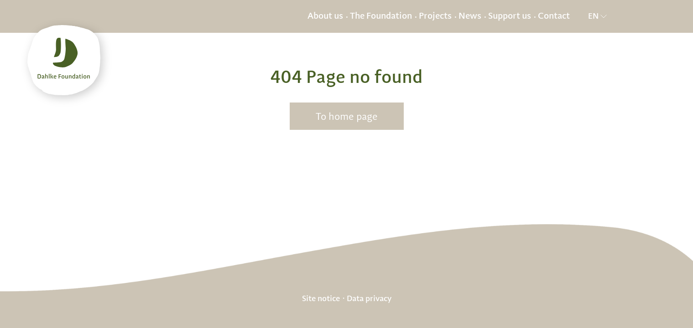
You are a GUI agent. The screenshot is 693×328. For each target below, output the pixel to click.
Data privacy (369, 298)
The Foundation (381, 16)
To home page (347, 116)
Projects (435, 16)
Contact (554, 16)
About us (325, 16)
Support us (509, 16)
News (470, 16)
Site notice (321, 298)
